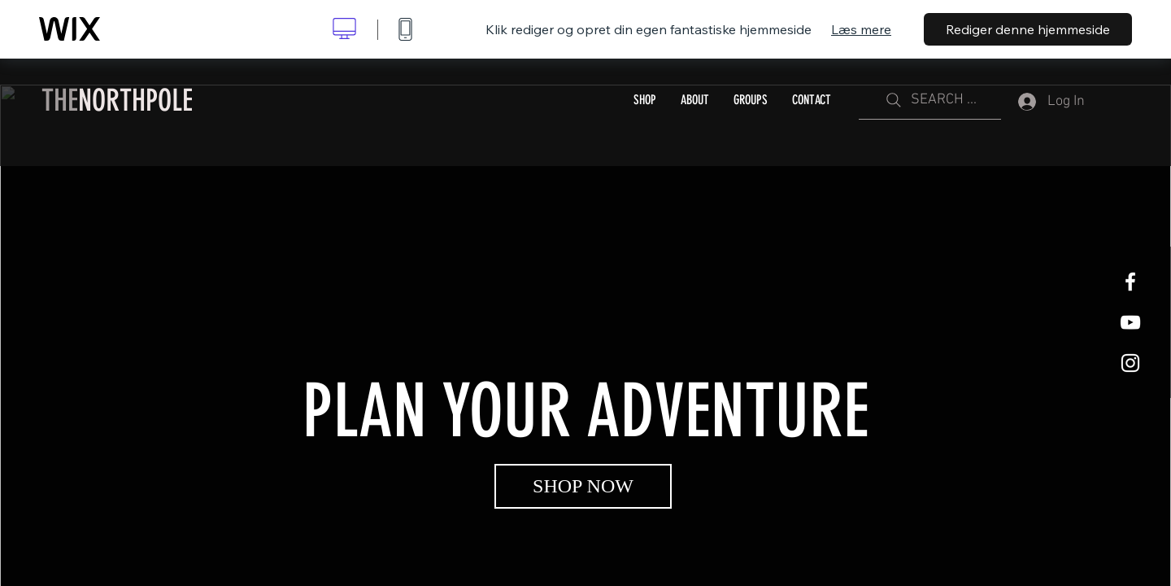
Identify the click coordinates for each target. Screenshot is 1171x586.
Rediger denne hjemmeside (1028, 29)
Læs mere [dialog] (861, 29)
